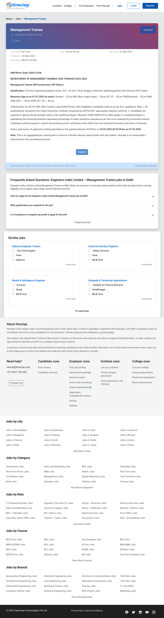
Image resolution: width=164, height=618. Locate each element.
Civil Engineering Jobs (55, 581)
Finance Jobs (127, 481)
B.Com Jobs (88, 544)
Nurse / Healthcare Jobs (94, 508)
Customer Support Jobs (56, 508)
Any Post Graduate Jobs (132, 554)
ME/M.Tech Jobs (14, 554)
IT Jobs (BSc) (127, 586)
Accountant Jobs (91, 518)
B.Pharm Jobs (127, 549)
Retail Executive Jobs (93, 513)
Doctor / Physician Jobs (94, 503)
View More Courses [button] (82, 560)
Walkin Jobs (88, 471)
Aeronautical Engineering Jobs (21, 576)
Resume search (77, 377)
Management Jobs (53, 476)
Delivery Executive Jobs (132, 503)
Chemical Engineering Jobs (58, 576)
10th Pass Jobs (128, 576)
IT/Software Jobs (15, 476)
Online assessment (80, 387)
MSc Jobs (49, 539)
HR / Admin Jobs (52, 513)
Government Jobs (15, 466)
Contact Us (16, 383)
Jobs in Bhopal (127, 435)
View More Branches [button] (82, 597)
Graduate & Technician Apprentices (107, 280)
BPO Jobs (87, 466)
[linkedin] (140, 612)
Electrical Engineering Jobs (58, 591)
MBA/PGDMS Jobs (15, 544)
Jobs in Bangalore (15, 435)
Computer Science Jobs (18, 591)
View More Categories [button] (82, 487)
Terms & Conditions (94, 610)
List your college (140, 367)
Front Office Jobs (129, 513)
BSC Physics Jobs (91, 591)
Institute (58, 5)
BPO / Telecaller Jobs (17, 513)
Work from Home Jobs (17, 471)
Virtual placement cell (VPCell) (112, 383)
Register (150, 5)
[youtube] (147, 612)
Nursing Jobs (89, 586)
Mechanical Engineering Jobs (97, 581)
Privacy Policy (77, 610)
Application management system (80, 394)
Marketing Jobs (128, 591)
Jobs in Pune (88, 430)
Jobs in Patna (127, 445)
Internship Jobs (128, 466)
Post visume (44, 367)
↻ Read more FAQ (82, 222)
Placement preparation (143, 377)
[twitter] (133, 612)
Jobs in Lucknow (128, 430)
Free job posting (77, 367)
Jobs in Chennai (14, 440)
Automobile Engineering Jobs (21, 586)
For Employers (86, 5)
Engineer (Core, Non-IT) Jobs (58, 503)
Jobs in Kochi (51, 440)
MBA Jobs (49, 471)
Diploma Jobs (51, 554)
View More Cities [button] (81, 451)
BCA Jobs (49, 544)
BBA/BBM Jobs (128, 544)
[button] (82, 197)
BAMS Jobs (88, 549)
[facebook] (126, 612)
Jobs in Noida (89, 440)
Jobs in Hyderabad (53, 430)
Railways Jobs (51, 481)
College (69, 5)
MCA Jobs (11, 549)
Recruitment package (80, 372)
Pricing (72, 400)
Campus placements (142, 372)
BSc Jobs (49, 549)
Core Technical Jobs (130, 476)
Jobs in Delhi (12, 445)
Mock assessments (142, 382)
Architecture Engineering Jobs (21, 581)
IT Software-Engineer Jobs (19, 503)
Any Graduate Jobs (92, 539)
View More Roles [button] (82, 524)
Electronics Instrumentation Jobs (99, 576)
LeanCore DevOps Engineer (103, 246)
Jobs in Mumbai (52, 445)
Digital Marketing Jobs (93, 476)
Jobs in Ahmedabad (16, 430)
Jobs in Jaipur (89, 445)
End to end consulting (80, 382)
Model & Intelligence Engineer (28, 280)
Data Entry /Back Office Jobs (20, 518)
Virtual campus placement (108, 374)
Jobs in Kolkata (52, 435)
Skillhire (73, 405)
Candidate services (47, 372)
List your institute (109, 367)
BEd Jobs (125, 539)
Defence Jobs (89, 481)
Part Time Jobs (128, 471)
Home (9, 18)
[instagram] (153, 612)
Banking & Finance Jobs (56, 586)
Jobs (119, 5)
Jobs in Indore (127, 440)
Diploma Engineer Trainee (26, 246)
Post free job (104, 5)
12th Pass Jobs (128, 581)
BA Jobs (86, 554)
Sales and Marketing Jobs (57, 466)
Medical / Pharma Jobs (132, 508)
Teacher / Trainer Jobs (55, 518)
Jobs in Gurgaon (90, 435)
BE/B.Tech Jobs (14, 539)
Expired (148, 29)
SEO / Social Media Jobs (132, 518)
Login (133, 5)
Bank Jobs (11, 481)
